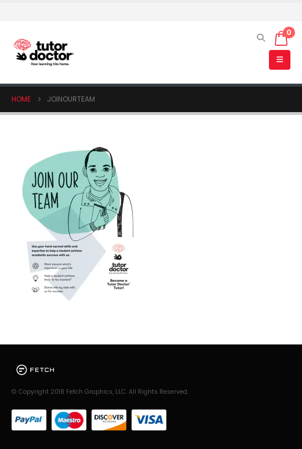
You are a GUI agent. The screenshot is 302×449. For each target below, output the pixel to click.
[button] (261, 38)
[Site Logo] (43, 53)
